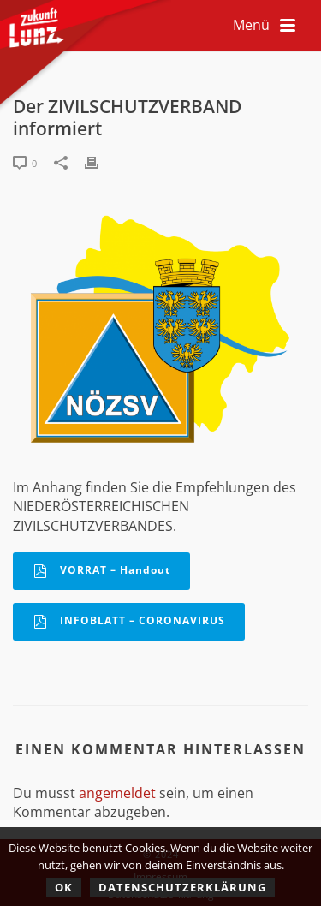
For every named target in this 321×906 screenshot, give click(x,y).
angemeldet (117, 793)
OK (64, 887)
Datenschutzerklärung (182, 887)
